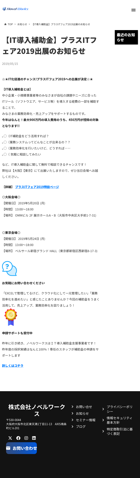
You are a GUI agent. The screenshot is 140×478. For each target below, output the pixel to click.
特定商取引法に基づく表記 (120, 431)
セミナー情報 (85, 419)
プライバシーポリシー (120, 409)
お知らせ (82, 413)
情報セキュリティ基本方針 (119, 420)
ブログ (81, 426)
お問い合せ (84, 406)
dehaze (133, 10)
